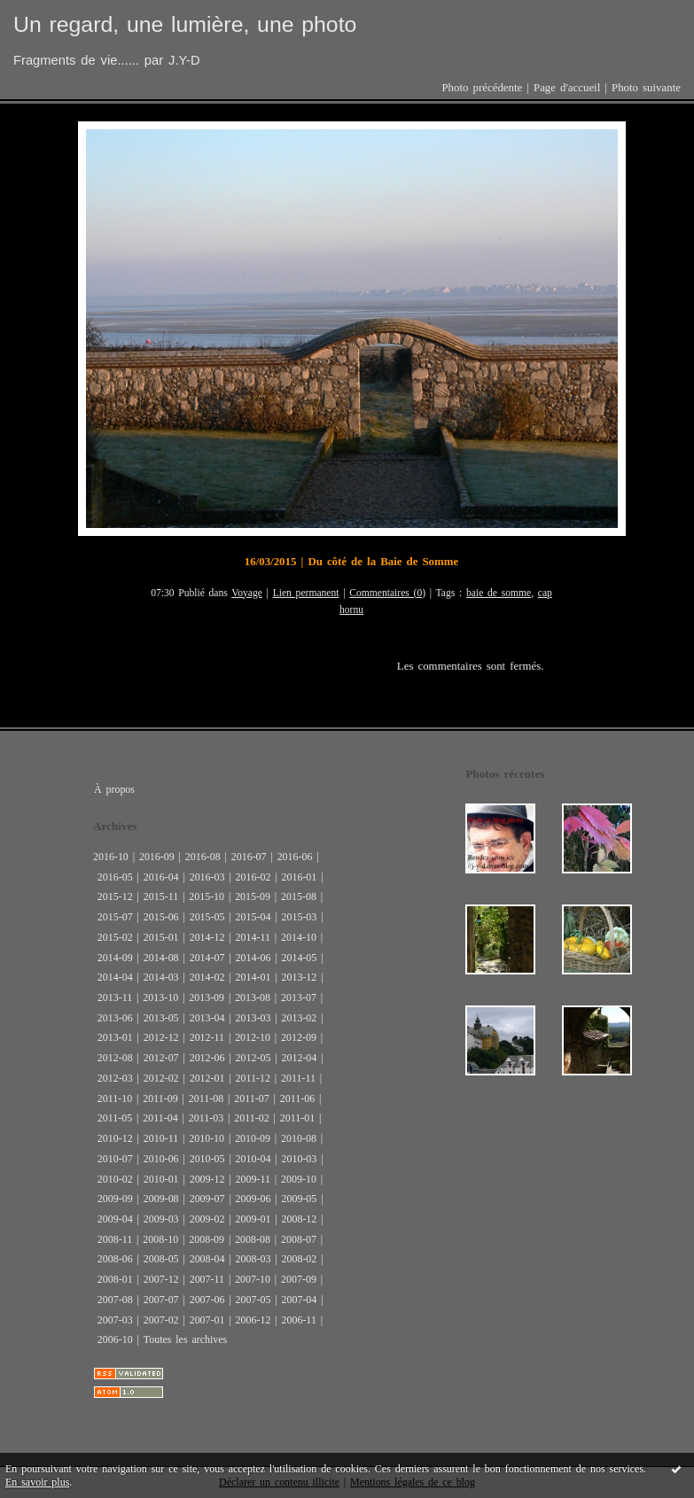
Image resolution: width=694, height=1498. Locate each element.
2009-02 (207, 1219)
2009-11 (253, 1179)
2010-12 (115, 1138)
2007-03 (115, 1320)
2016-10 (111, 856)
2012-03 (115, 1078)
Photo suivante (646, 87)
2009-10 (298, 1179)
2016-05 (115, 877)
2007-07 (161, 1299)
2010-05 (207, 1159)
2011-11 (298, 1078)
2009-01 (253, 1219)
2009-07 (207, 1198)
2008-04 (207, 1259)
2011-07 (251, 1098)
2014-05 (298, 957)
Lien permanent (306, 593)
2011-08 (206, 1098)
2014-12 (207, 937)
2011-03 (206, 1118)
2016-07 (249, 856)
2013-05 (161, 1018)
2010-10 (206, 1138)
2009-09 (115, 1198)
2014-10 (298, 937)
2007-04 (298, 1299)
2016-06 (295, 856)
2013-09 (206, 997)
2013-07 (298, 997)
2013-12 (298, 977)
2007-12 (161, 1279)
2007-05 (253, 1299)
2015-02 (115, 937)
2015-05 (207, 917)
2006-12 (253, 1320)
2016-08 (203, 856)
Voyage (246, 593)
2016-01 (298, 877)
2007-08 (115, 1299)
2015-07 (115, 917)
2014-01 (253, 977)
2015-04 (253, 917)
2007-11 (207, 1279)
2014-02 (207, 977)
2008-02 (298, 1259)
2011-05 (114, 1118)
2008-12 (298, 1219)
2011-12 (253, 1078)
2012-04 (298, 1058)
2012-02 (161, 1078)
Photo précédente (481, 87)
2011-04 (160, 1118)
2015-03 (298, 917)
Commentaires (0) (387, 593)
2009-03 (161, 1219)
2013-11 (114, 997)
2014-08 (161, 957)
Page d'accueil (567, 87)
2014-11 (253, 937)
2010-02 (115, 1179)
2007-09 (298, 1279)
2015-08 (298, 896)
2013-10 (160, 997)
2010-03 (298, 1159)
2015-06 (161, 917)
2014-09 (115, 957)
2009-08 (161, 1198)
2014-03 (161, 977)
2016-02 (253, 877)
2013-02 (298, 1018)
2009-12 (207, 1179)
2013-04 (207, 1018)
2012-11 (207, 1037)
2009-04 (115, 1219)
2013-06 (115, 1018)
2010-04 (253, 1159)
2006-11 (298, 1320)
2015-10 (206, 896)
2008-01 (115, 1279)
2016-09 (157, 856)
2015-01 (161, 937)
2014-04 (115, 977)
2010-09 (252, 1138)
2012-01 (207, 1078)
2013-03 (253, 1018)
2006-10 (115, 1339)
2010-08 (298, 1138)
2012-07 (161, 1058)
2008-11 (114, 1239)
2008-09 (206, 1239)
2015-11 (161, 896)
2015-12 (115, 896)
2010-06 (161, 1159)
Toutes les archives (185, 1339)
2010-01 (161, 1179)
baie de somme (498, 593)
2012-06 (207, 1058)
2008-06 (115, 1259)
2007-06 (207, 1299)
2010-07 (115, 1159)
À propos (114, 789)
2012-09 (298, 1037)
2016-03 (207, 877)
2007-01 (207, 1320)
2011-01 (297, 1118)
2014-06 (253, 957)
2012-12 (161, 1037)
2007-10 (252, 1279)
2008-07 (298, 1239)
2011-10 (114, 1098)
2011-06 (297, 1098)
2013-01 (115, 1037)
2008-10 (160, 1239)
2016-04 (161, 877)
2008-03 (253, 1259)
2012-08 (115, 1058)
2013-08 (252, 997)
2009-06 (253, 1198)
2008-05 (161, 1259)
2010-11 (161, 1138)
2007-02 (161, 1320)
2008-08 (252, 1239)
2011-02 (251, 1118)
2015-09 (252, 896)
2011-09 (160, 1098)
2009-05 (298, 1198)
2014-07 (207, 957)
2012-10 (252, 1037)
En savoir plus (37, 1482)
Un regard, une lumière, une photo (184, 24)
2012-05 (253, 1058)
